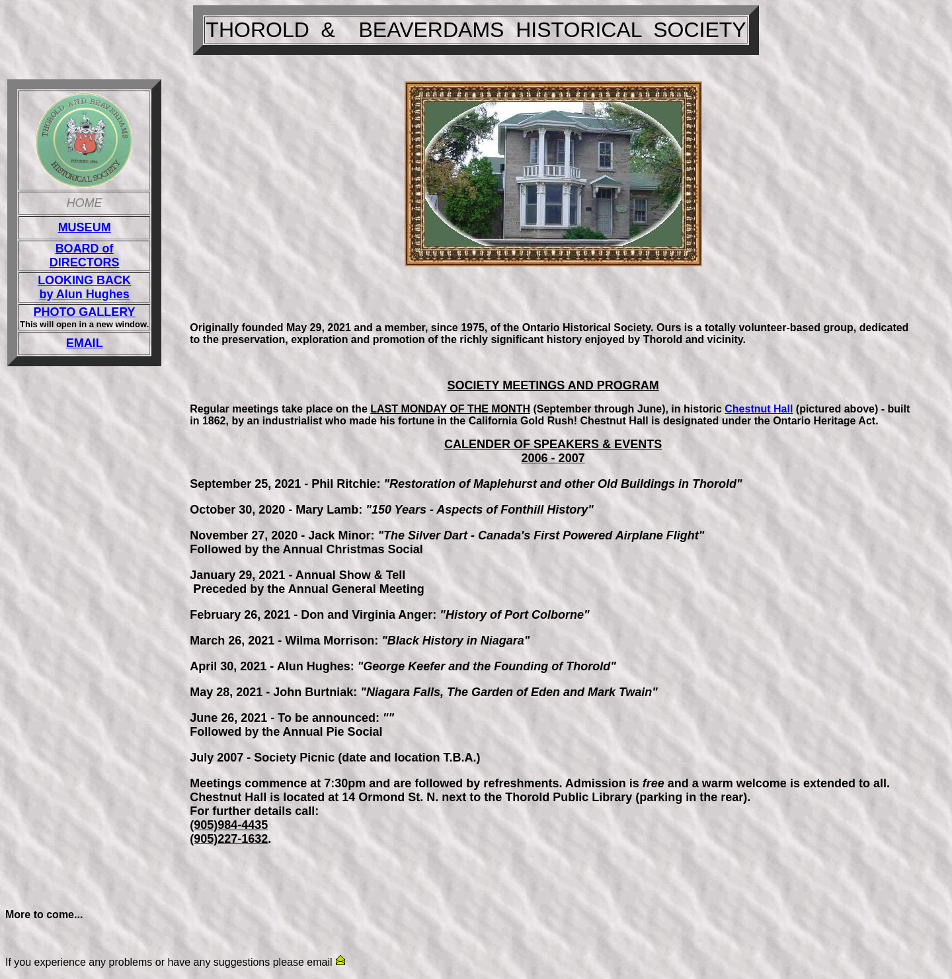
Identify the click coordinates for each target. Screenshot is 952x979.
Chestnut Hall (759, 408)
